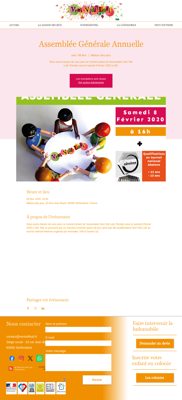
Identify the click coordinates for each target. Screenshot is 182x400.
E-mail (50, 337)
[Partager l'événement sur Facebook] (28, 308)
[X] (30, 358)
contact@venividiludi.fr (21, 336)
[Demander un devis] (155, 343)
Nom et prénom (56, 323)
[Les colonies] (155, 377)
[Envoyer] (97, 380)
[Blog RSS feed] (11, 368)
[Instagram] (21, 358)
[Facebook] (12, 358)
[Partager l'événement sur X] (35, 308)
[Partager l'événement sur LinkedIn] (43, 308)
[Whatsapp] (39, 358)
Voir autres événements (91, 82)
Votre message (56, 350)
